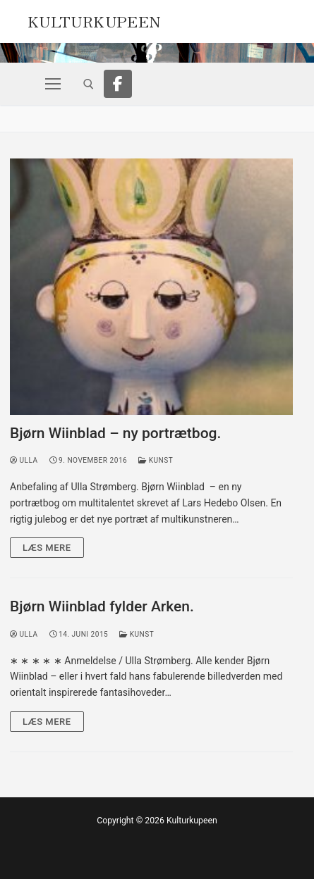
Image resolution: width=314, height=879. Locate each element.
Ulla (24, 460)
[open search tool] (88, 84)
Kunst (155, 460)
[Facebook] (118, 84)
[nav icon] (52, 83)
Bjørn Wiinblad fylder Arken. (102, 606)
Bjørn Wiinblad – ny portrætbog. (115, 433)
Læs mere (47, 547)
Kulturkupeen (94, 20)
